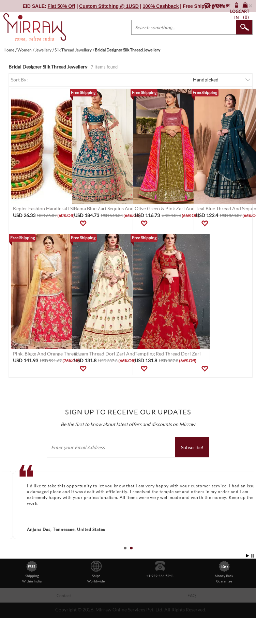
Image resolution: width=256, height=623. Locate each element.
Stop (252, 556)
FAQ (191, 595)
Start (247, 556)
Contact (64, 595)
